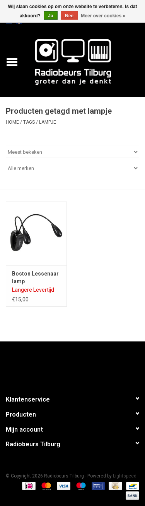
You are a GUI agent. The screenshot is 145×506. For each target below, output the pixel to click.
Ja (50, 15)
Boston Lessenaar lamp (35, 277)
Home (12, 122)
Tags (29, 122)
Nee (69, 15)
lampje (47, 122)
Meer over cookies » (103, 15)
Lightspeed (124, 476)
